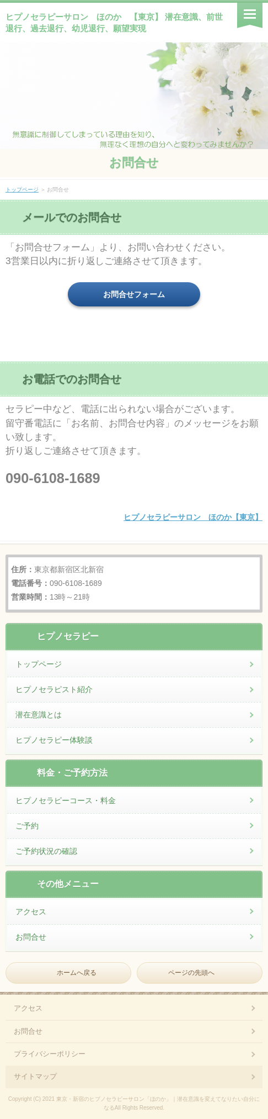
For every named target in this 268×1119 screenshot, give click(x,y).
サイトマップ (35, 1076)
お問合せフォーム (134, 294)
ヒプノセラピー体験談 (54, 740)
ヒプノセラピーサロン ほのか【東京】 (193, 517)
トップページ (22, 189)
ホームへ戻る (77, 973)
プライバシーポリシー (49, 1054)
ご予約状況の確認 (46, 851)
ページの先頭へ (191, 973)
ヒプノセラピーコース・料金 (65, 800)
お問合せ (134, 162)
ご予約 (27, 825)
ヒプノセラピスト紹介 (54, 689)
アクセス (30, 911)
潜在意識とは (38, 714)
